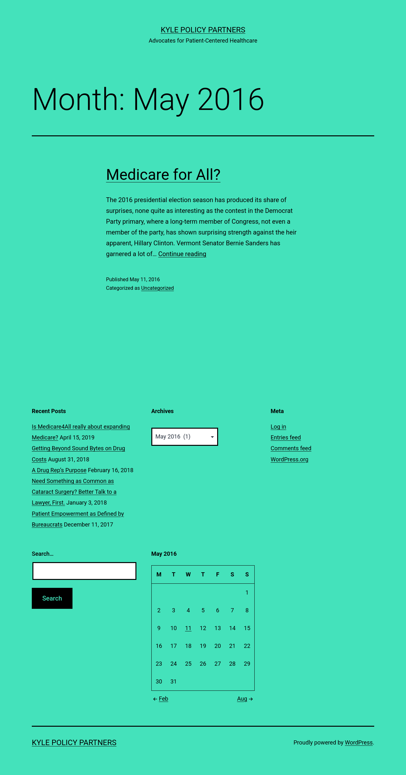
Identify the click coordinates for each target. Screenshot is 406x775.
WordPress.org (289, 459)
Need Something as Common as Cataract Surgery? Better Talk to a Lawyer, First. (74, 492)
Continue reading (182, 254)
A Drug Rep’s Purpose (59, 470)
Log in (278, 426)
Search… (43, 553)
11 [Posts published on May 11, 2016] (188, 628)
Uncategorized (157, 288)
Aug (246, 698)
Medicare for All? (163, 175)
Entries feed (286, 437)
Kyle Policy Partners (203, 29)
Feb (159, 698)
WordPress (359, 742)
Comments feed (291, 448)
